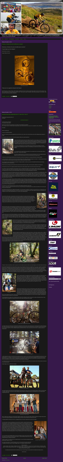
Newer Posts (4, 458)
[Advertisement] (24, 105)
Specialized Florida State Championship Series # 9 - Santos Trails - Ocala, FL (15, 114)
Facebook (50, 105)
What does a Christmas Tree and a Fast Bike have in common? (12, 44)
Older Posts (44, 458)
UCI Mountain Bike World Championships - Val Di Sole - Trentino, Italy (54, 117)
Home (24, 458)
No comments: (8, 96)
